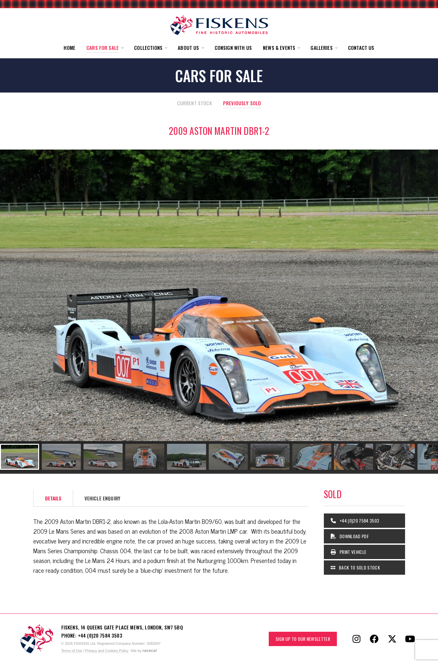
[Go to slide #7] (270, 457)
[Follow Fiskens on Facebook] (374, 639)
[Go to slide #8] (311, 457)
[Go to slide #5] (186, 457)
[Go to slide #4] (144, 457)
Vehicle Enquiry (102, 498)
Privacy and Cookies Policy (106, 651)
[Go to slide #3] (103, 457)
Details (53, 498)
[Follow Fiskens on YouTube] (410, 639)
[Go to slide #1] (19, 457)
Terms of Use (72, 651)
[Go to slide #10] (395, 457)
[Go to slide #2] (61, 457)
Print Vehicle (349, 551)
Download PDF (350, 536)
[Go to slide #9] (353, 457)
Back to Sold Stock (355, 567)
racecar (150, 650)
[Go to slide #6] (228, 457)
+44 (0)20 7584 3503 (355, 520)
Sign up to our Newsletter (303, 638)
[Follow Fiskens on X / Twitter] (392, 639)
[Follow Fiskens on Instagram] (356, 639)
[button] (104, 47)
